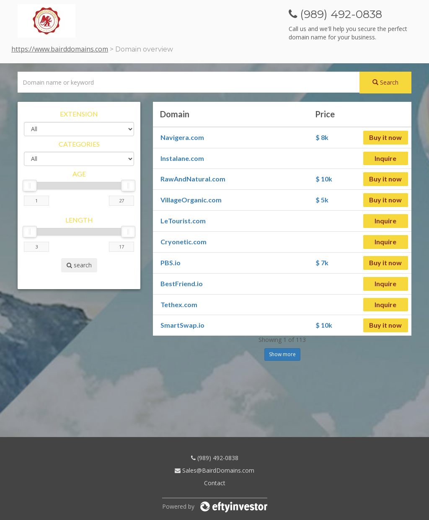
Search (385, 82)
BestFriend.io (181, 283)
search (79, 265)
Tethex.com (178, 304)
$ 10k (323, 179)
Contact (214, 483)
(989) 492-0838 (214, 458)
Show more (282, 354)
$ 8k (321, 137)
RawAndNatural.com (192, 179)
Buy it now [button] (385, 137)
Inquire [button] (385, 158)
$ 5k (321, 200)
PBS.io (170, 262)
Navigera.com (182, 137)
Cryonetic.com (183, 242)
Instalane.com (182, 158)
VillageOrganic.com (191, 200)
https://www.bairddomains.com (59, 49)
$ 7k (321, 262)
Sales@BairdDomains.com (214, 470)
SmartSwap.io (182, 325)
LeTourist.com (183, 221)
